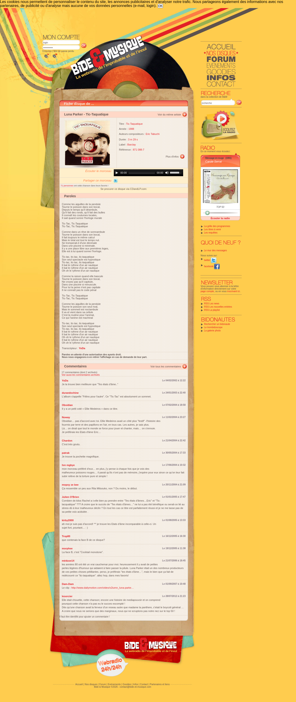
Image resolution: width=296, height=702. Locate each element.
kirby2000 (68, 520)
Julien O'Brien (70, 497)
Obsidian (67, 405)
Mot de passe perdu (63, 51)
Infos (135, 684)
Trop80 (66, 536)
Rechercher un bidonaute (217, 324)
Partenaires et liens (160, 684)
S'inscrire (47, 51)
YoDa (65, 380)
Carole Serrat (213, 161)
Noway (66, 417)
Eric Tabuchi (153, 134)
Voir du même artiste (169, 114)
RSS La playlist (212, 310)
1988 (131, 128)
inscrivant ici (233, 291)
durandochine (70, 392)
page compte (207, 291)
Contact (144, 684)
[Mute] (167, 173)
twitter (210, 260)
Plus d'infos (172, 156)
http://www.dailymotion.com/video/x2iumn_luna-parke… (102, 587)
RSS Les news (211, 303)
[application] (148, 172)
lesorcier (67, 596)
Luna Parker (73, 114)
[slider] (142, 173)
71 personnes (67, 186)
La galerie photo (212, 330)
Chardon (67, 440)
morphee (67, 548)
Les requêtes (211, 232)
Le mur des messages (215, 250)
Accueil (79, 684)
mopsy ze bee (70, 484)
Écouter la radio (220, 218)
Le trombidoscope (213, 327)
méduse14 (68, 560)
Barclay (131, 144)
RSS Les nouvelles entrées (218, 307)
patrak (66, 452)
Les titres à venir (212, 229)
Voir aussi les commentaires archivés (81, 375)
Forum (102, 684)
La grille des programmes (217, 226)
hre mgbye (68, 465)
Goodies (127, 684)
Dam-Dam (68, 584)
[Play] (117, 173)
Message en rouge (214, 158)
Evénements (114, 684)
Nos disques (91, 684)
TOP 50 (220, 207)
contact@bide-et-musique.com (135, 687)
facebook (212, 266)
